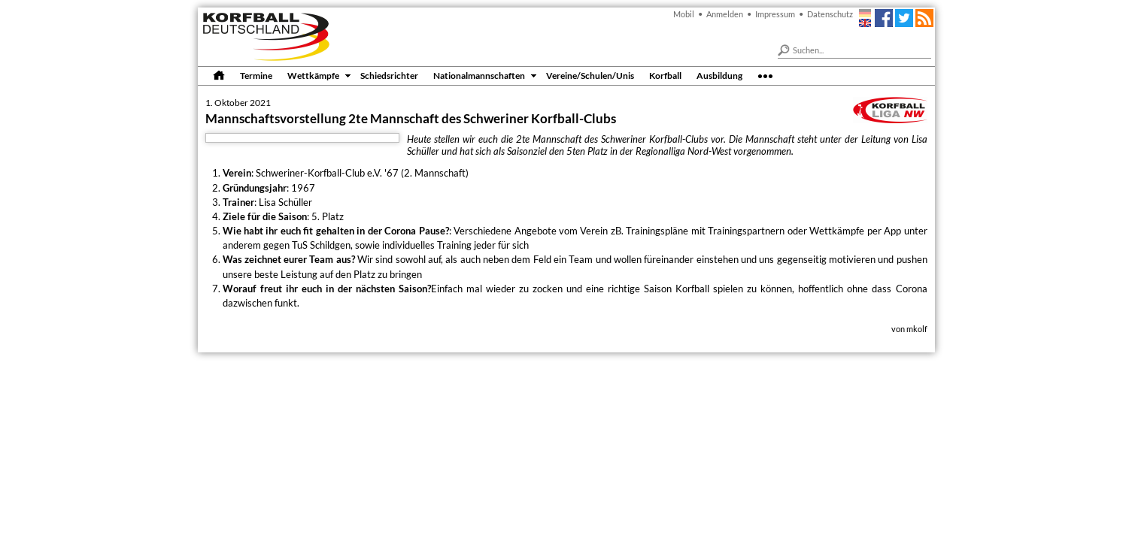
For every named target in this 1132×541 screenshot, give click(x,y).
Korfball (665, 75)
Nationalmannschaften (479, 75)
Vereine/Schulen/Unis (590, 75)
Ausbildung (719, 75)
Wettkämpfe (313, 75)
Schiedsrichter (389, 75)
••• (765, 75)
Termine (256, 75)
